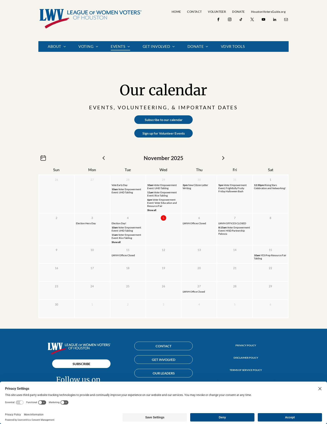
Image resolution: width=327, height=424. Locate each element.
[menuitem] (176, 11)
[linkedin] (274, 20)
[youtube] (263, 20)
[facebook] (218, 20)
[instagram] (229, 20)
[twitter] (252, 20)
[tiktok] (241, 20)
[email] (286, 20)
